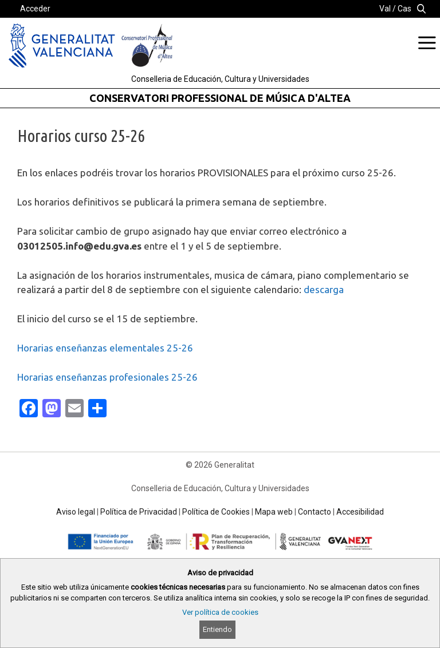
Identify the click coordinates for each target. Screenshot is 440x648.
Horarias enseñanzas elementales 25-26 (105, 347)
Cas (404, 8)
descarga (324, 289)
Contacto (314, 511)
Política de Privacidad (138, 511)
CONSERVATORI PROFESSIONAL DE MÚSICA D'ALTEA (220, 98)
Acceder (35, 8)
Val (385, 8)
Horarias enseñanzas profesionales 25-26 (107, 377)
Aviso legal (75, 511)
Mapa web (274, 511)
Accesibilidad (360, 511)
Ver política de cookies (220, 612)
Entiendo (217, 629)
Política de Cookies (216, 511)
